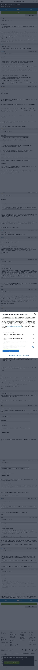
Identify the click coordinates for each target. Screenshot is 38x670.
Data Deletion (12, 355)
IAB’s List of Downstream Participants (14, 326)
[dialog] (19, 335)
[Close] (35, 314)
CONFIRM (10, 351)
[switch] (33, 334)
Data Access (19, 355)
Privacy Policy (26, 355)
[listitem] (19, 332)
